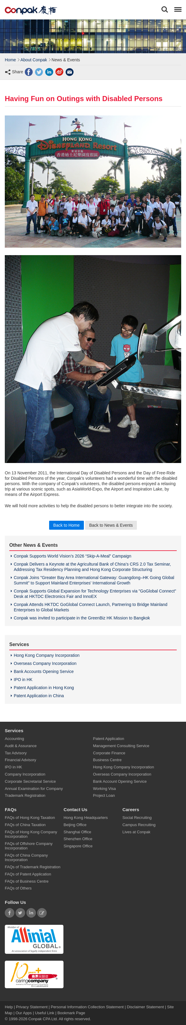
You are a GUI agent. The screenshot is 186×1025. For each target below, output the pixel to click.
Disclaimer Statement (145, 1007)
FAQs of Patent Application (28, 874)
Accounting (14, 738)
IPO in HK (23, 679)
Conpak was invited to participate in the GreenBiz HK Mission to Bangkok (82, 618)
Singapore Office (78, 846)
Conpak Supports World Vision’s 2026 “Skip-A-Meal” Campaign (72, 556)
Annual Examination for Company (34, 788)
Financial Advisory (20, 760)
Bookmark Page (71, 1013)
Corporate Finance (109, 752)
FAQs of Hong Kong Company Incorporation (31, 833)
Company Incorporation (25, 774)
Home (10, 59)
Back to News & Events (111, 525)
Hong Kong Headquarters (85, 817)
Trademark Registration (25, 795)
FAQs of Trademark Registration (33, 867)
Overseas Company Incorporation (45, 663)
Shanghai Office (77, 831)
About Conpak (33, 59)
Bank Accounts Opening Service (44, 671)
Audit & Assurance (21, 746)
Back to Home (66, 525)
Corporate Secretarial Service (30, 781)
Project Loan (104, 795)
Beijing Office (74, 824)
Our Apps (24, 1013)
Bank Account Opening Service (120, 781)
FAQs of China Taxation (25, 824)
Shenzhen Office (77, 839)
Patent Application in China (39, 695)
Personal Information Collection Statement (87, 1007)
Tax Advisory (16, 752)
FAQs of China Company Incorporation (26, 857)
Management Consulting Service (121, 746)
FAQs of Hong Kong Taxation (30, 817)
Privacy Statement (32, 1007)
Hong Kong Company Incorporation (46, 655)
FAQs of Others (18, 888)
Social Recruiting (137, 817)
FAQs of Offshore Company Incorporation (28, 845)
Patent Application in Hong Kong (44, 687)
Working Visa (104, 788)
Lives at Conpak (136, 831)
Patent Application (108, 738)
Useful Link (44, 1013)
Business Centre (107, 760)
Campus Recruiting (139, 824)
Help (9, 1007)
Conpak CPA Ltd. (43, 1019)
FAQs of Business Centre (27, 881)
